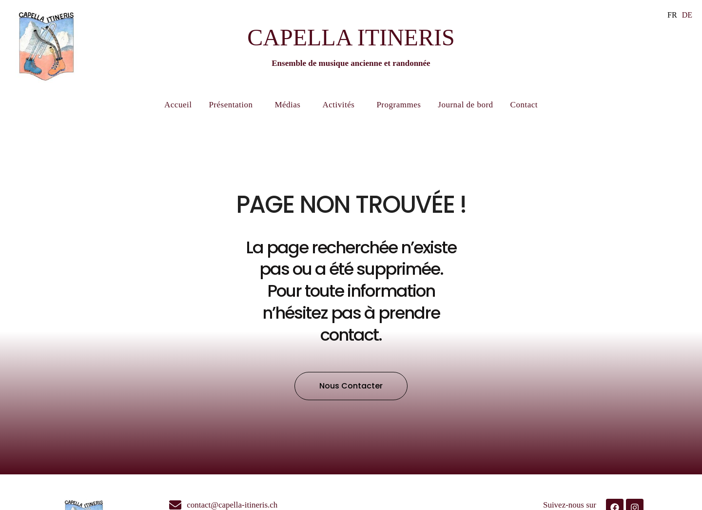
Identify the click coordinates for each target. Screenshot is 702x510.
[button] (351, 386)
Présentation (233, 105)
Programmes (398, 104)
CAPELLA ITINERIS (350, 37)
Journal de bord (465, 104)
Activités (340, 105)
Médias (289, 105)
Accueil (178, 104)
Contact (524, 104)
